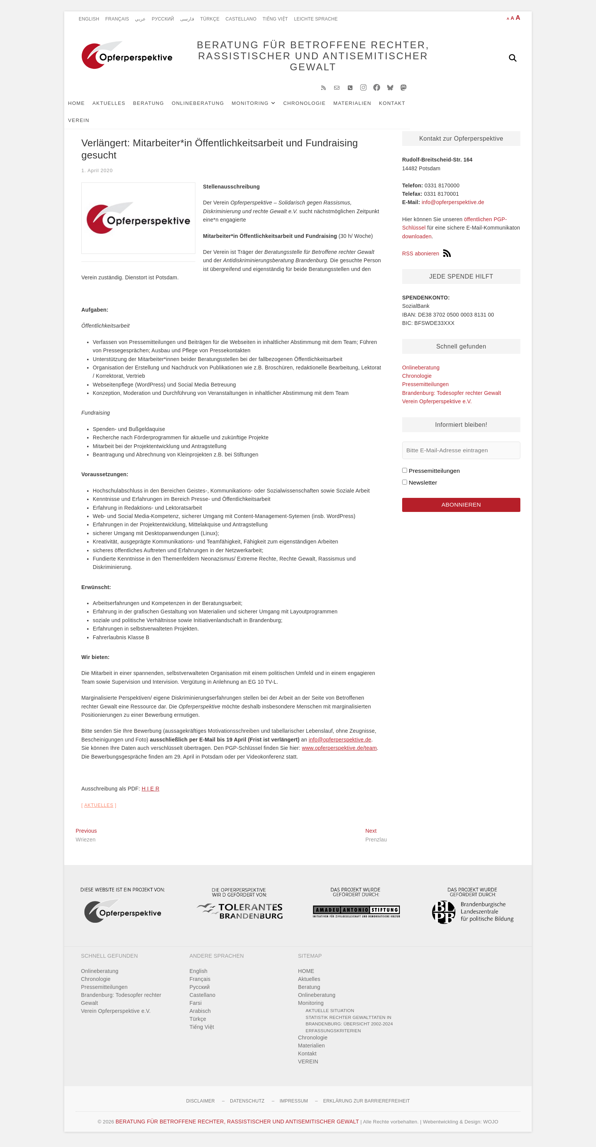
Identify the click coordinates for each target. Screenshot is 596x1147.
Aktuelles (120, 107)
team (371, 752)
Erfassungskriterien (333, 1034)
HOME (87, 107)
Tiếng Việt (275, 19)
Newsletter (423, 486)
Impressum (294, 1104)
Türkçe (210, 19)
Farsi (196, 1007)
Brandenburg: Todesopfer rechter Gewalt (451, 397)
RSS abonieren (426, 257)
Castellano (240, 19)
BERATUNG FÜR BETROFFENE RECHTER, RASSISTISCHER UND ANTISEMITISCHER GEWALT (302, 58)
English (89, 19)
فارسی (187, 19)
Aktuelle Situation (330, 1014)
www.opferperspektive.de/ (333, 752)
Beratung (160, 107)
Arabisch (200, 1015)
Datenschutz (247, 1104)
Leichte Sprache (316, 19)
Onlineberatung (209, 107)
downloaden (417, 240)
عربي (140, 19)
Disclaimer (200, 1104)
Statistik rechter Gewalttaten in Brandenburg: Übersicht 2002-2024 (349, 1024)
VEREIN (435, 107)
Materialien (364, 107)
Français (117, 19)
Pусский (163, 19)
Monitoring (261, 107)
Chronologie (316, 107)
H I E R (151, 792)
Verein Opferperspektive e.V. (437, 405)
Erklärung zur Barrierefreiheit (366, 1104)
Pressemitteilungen (425, 388)
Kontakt (403, 107)
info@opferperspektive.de (340, 743)
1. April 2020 (97, 174)
